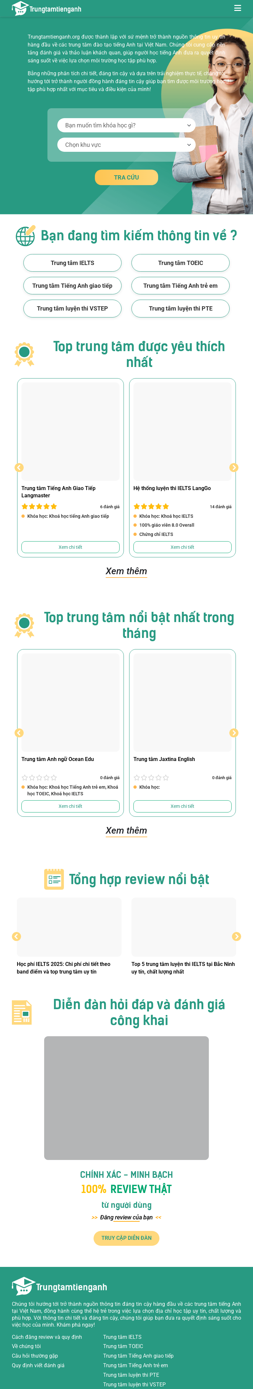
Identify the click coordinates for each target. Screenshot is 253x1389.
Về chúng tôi (26, 1346)
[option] (70, 467)
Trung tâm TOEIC (180, 262)
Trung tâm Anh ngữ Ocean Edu (57, 759)
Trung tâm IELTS (72, 262)
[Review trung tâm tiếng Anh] (46, 8)
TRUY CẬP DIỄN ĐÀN (126, 1238)
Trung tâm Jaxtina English (164, 759)
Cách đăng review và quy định (47, 1337)
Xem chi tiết (70, 547)
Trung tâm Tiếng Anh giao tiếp (72, 285)
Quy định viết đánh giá (38, 1365)
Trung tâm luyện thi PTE (180, 308)
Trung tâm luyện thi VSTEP (72, 308)
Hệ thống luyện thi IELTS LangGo (172, 488)
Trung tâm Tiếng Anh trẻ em (180, 285)
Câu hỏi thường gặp (35, 1356)
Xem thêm (126, 571)
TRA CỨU (126, 177)
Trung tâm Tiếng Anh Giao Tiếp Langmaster (58, 492)
